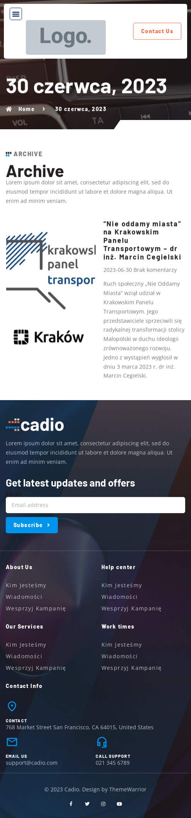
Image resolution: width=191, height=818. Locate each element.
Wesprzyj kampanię (36, 608)
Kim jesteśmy (26, 585)
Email (14, 494)
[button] (16, 14)
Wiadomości (24, 596)
